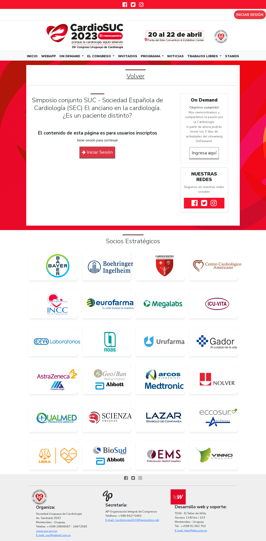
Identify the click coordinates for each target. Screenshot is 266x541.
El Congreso (99, 56)
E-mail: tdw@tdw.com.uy (191, 531)
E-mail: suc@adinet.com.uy (53, 535)
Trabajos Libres (203, 56)
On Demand (70, 56)
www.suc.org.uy (46, 531)
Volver (136, 76)
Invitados (127, 56)
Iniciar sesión (249, 14)
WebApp (48, 56)
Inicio (32, 56)
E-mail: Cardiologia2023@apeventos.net (132, 520)
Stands (232, 56)
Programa (151, 56)
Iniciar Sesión (97, 152)
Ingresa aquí (204, 153)
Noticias (175, 56)
